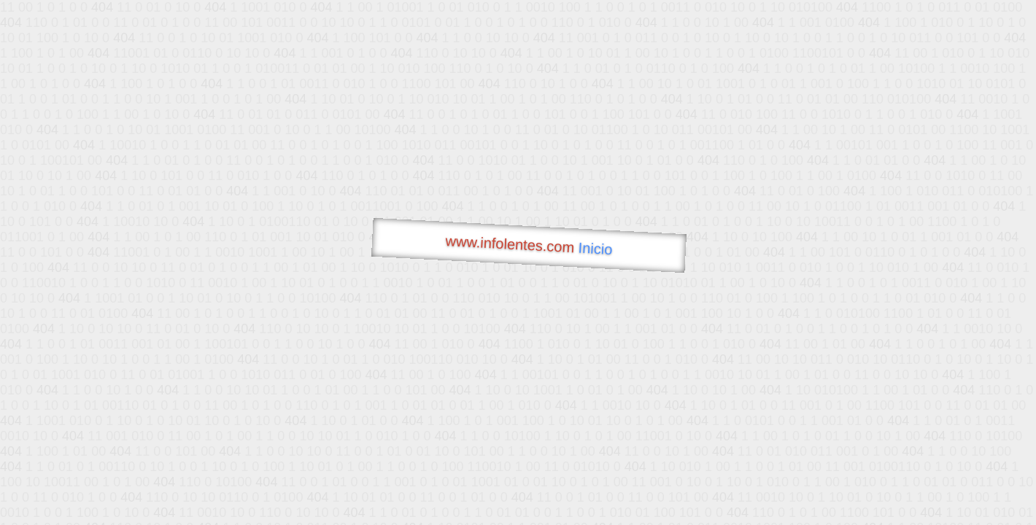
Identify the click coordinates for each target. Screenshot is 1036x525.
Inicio (595, 248)
